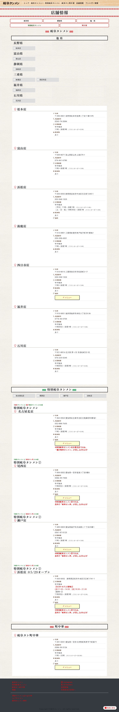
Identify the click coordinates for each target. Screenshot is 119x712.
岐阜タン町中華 (68, 3)
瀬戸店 (64, 396)
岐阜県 (26, 20)
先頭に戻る (110, 708)
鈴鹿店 (17, 80)
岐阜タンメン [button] (36, 3)
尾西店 (41, 396)
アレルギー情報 (92, 3)
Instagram (66, 682)
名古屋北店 (18, 396)
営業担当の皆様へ (68, 690)
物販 (14, 690)
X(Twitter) (66, 685)
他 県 (92, 20)
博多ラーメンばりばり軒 (22, 696)
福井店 (17, 90)
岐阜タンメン (17, 682)
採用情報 (64, 687)
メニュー (67, 297)
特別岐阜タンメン (52, 3)
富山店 (17, 59)
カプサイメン (17, 698)
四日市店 (41, 80)
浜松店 (17, 69)
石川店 (17, 101)
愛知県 (59, 20)
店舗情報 (80, 3)
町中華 (84, 25)
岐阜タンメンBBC (19, 701)
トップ (26, 3)
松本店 (17, 48)
